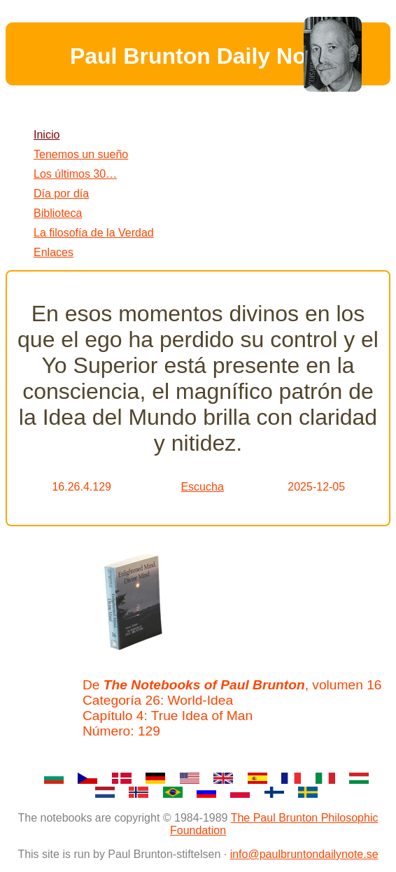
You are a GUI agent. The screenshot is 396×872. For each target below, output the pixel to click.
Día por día (61, 193)
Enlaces (53, 252)
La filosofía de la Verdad (94, 233)
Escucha (202, 487)
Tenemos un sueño (81, 154)
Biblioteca (58, 213)
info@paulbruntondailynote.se (304, 854)
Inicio (46, 135)
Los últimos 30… (75, 174)
